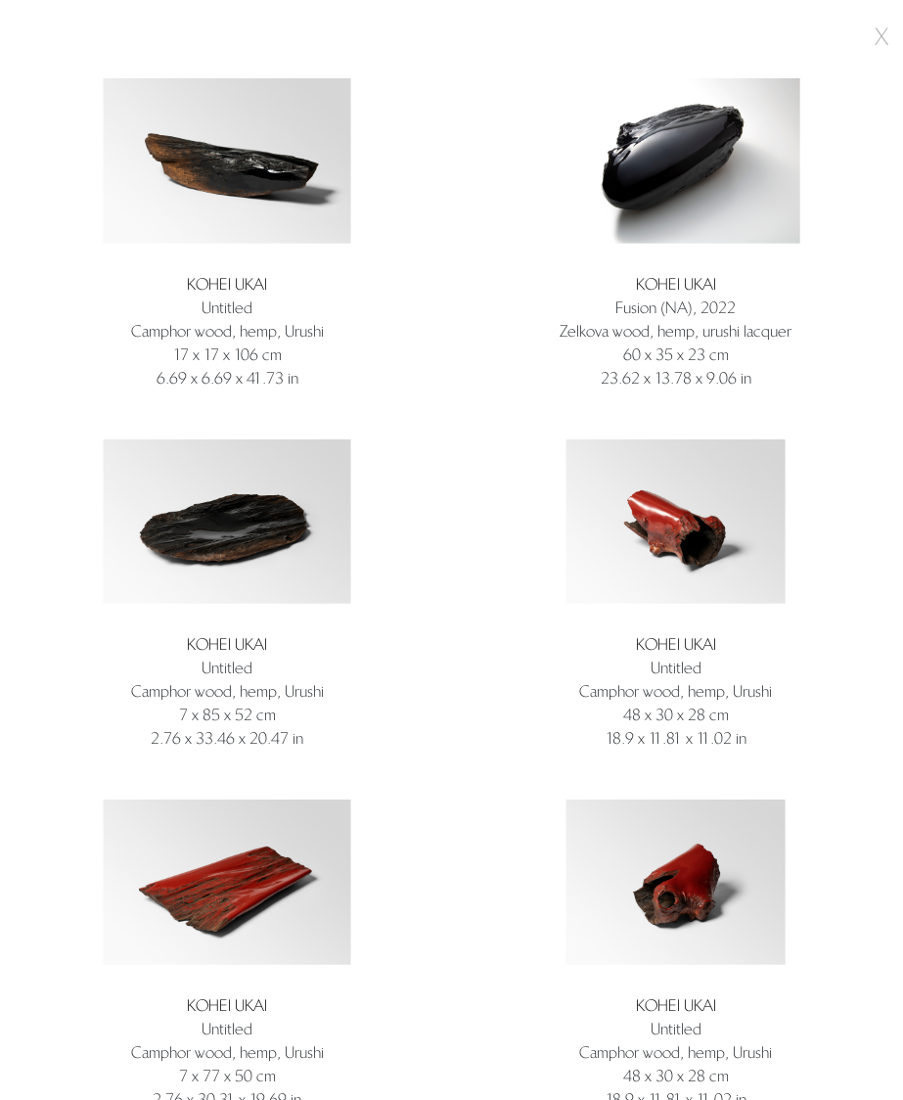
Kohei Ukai (227, 284)
